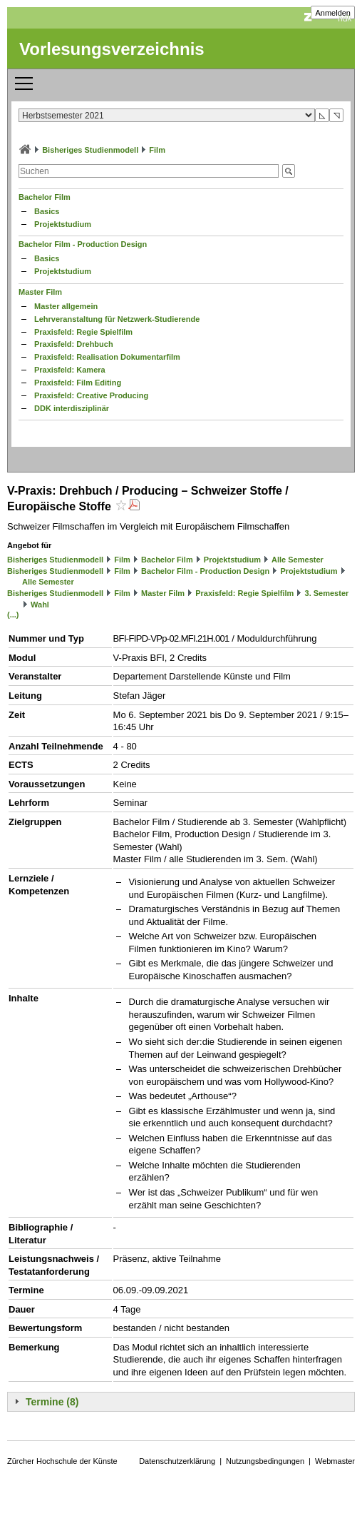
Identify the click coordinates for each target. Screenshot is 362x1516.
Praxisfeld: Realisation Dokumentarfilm (107, 357)
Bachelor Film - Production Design (83, 244)
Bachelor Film (45, 197)
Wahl (40, 604)
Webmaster (335, 1461)
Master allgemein (66, 306)
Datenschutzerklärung (177, 1461)
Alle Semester (298, 559)
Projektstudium (62, 224)
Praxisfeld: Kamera (69, 369)
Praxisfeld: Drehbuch (73, 344)
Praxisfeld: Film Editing (77, 382)
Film (157, 150)
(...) (13, 614)
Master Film (40, 292)
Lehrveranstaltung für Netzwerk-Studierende (117, 319)
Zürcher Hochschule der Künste (62, 1461)
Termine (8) (52, 1402)
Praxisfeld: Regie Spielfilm (83, 332)
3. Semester (327, 593)
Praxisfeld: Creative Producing (91, 395)
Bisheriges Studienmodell (90, 150)
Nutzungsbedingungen (265, 1461)
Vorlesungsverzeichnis (112, 49)
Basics (46, 211)
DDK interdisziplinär (71, 408)
